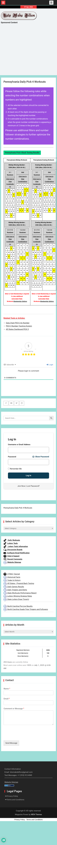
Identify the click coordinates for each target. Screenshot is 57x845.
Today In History (11, 580)
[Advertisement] (22, 51)
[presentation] (21, 736)
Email (7, 699)
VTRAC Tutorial (11, 574)
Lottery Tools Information (15, 546)
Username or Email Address (19, 444)
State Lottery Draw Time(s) (16, 599)
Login (50, 365)
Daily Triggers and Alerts (15, 590)
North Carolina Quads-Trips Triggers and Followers (25, 609)
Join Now (21, 486)
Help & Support (11, 556)
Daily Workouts (11, 540)
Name (7, 689)
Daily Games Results (13, 587)
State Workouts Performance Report (20, 593)
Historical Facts (11, 577)
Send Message (11, 743)
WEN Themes (36, 814)
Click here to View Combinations (22, 179)
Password (12, 457)
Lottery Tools (10, 543)
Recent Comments (12, 559)
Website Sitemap (12, 562)
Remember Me (15, 469)
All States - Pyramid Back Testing (18, 583)
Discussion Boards (12, 550)
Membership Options (20, 301)
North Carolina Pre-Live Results (18, 606)
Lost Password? (33, 486)
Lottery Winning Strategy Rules (17, 596)
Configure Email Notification (16, 553)
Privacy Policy (12, 796)
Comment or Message (14, 708)
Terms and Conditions (15, 800)
